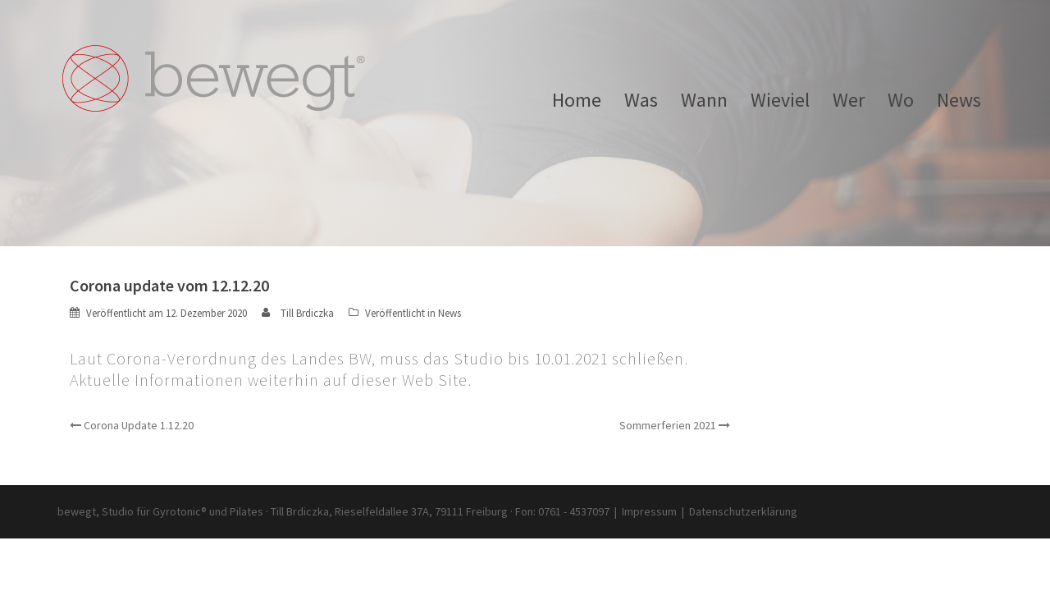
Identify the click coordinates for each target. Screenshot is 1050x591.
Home (576, 100)
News (959, 100)
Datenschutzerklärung (743, 511)
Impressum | (655, 511)
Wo (901, 100)
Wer (849, 100)
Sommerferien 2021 (667, 425)
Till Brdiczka (307, 313)
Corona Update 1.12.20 (139, 425)
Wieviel (780, 100)
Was (641, 100)
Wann (704, 100)
